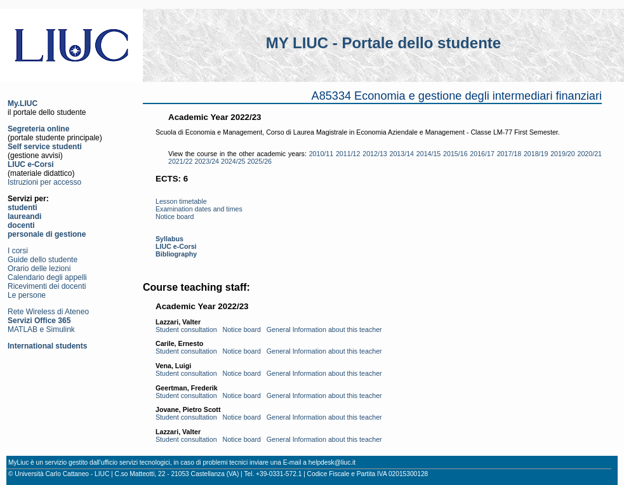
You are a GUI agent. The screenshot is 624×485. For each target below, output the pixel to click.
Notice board (175, 216)
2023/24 (207, 161)
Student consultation (186, 329)
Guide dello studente (42, 259)
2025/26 (260, 161)
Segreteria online (38, 128)
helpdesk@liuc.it (332, 462)
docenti (21, 225)
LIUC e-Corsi (31, 164)
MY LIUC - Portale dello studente (383, 42)
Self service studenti (45, 146)
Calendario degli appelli (47, 277)
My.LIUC (22, 103)
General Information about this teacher (324, 329)
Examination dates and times (199, 209)
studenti (22, 207)
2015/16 (455, 153)
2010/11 (321, 153)
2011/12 (348, 153)
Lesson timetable (181, 201)
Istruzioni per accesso (44, 182)
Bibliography (176, 254)
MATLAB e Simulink (41, 329)
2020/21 (589, 153)
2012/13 (374, 153)
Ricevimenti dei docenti (47, 286)
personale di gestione (47, 234)
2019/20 (562, 153)
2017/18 (509, 153)
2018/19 (536, 153)
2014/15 (428, 153)
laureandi (24, 216)
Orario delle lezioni (39, 268)
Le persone (27, 295)
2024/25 (233, 161)
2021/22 (180, 161)
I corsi (18, 250)
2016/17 (482, 153)
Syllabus (169, 238)
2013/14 (402, 153)
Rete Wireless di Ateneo (48, 311)
